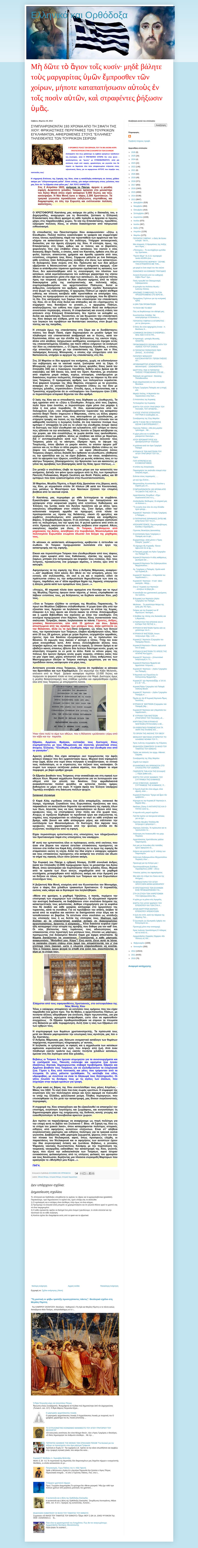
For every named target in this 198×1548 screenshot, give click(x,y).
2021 (133, 170)
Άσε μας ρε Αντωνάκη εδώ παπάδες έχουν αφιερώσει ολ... (148, 846)
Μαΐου (136, 228)
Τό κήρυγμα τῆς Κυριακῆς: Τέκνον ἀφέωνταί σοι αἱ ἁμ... (147, 547)
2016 (133, 188)
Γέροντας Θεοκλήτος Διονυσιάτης (146, 530)
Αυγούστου (138, 217)
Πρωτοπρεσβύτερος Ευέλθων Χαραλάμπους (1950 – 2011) (146, 868)
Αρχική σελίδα (74, 1286)
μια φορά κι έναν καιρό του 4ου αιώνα (148, 268)
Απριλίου (137, 231)
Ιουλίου (136, 221)
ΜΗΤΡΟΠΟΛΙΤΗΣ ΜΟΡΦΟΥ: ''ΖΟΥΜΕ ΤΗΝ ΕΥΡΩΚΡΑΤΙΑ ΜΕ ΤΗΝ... (149, 263)
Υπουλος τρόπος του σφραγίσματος (147, 872)
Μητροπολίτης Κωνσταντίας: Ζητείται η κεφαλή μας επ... (149, 485)
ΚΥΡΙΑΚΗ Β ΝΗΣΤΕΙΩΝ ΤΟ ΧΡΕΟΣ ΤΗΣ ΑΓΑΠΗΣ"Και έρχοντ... (150, 652)
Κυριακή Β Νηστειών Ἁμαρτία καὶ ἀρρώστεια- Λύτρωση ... (146, 664)
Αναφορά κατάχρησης (139, 966)
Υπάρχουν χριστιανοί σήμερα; (58, 1483)
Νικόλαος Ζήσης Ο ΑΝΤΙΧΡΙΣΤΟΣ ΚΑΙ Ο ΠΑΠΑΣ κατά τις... (149, 808)
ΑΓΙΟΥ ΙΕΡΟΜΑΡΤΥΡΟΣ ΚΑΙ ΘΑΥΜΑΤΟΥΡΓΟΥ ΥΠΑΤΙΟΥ (146, 441)
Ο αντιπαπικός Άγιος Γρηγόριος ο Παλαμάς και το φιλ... (146, 535)
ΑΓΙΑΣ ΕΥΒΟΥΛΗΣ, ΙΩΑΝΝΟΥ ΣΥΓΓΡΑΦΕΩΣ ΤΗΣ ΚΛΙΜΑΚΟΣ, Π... (149, 784)
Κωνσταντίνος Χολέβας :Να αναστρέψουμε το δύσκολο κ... (146, 316)
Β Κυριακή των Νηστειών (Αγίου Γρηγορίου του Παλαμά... (146, 600)
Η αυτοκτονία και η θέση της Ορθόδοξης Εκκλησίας (67, 1498)
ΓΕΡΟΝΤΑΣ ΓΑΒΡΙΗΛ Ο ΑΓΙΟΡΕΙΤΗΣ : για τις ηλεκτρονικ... (149, 322)
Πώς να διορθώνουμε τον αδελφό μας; (148, 311)
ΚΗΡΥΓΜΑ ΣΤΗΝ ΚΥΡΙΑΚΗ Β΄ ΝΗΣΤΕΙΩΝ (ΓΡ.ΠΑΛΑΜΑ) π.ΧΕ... (148, 723)
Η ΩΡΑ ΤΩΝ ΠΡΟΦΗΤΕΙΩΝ (144, 304)
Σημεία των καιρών (140, 762)
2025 (133, 156)
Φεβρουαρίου (139, 943)
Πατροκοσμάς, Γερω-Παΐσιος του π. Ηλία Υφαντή (66, 1468)
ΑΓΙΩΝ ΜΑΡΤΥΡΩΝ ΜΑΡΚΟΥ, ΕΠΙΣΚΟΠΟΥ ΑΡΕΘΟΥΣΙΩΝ (146, 910)
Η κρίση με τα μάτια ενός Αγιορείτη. (147, 899)
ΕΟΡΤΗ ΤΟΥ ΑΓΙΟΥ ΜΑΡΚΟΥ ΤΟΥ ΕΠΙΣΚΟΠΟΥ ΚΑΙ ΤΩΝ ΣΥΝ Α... (147, 904)
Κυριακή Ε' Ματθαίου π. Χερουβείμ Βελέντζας (52, 1458)
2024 (133, 159)
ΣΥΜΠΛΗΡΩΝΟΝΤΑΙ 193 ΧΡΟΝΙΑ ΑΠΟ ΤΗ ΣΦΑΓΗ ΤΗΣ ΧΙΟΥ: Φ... (149, 490)
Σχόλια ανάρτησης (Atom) (52, 1290)
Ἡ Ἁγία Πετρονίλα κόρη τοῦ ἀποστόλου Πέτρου (52, 1403)
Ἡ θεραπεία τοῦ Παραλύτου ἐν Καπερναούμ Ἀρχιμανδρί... (145, 676)
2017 (133, 185)
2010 (133, 958)
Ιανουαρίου (138, 946)
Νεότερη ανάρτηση (39, 1286)
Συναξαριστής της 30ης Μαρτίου (146, 758)
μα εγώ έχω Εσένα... (141, 480)
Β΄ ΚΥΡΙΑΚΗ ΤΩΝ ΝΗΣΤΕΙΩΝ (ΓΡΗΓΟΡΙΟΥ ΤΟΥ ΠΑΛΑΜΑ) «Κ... (148, 717)
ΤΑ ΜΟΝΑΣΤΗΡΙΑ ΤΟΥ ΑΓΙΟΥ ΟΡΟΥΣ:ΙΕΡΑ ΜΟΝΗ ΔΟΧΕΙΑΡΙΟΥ (148, 883)
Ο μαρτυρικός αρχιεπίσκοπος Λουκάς (61, 1413)
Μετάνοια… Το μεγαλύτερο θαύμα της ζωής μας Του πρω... (148, 605)
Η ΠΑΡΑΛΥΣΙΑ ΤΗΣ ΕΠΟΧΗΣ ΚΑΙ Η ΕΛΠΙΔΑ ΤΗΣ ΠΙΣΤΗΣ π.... (148, 623)
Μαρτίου (137, 235)
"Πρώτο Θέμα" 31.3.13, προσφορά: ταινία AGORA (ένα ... (147, 257)
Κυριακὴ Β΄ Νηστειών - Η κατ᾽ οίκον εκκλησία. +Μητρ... (147, 582)
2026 (133, 152)
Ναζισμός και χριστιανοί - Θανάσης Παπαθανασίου (147, 377)
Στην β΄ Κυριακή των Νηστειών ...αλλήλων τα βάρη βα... (145, 588)
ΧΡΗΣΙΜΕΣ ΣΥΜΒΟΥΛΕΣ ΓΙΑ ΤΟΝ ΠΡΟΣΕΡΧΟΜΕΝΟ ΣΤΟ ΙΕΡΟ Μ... (148, 293)
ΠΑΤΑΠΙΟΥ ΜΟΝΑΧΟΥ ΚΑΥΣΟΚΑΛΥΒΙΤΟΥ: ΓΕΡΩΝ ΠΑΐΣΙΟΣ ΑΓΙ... (150, 358)
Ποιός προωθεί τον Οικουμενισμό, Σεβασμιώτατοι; (147, 282)
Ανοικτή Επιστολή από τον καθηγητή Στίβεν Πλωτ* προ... (148, 276)
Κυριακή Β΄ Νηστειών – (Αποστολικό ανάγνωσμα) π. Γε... (148, 658)
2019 (133, 177)
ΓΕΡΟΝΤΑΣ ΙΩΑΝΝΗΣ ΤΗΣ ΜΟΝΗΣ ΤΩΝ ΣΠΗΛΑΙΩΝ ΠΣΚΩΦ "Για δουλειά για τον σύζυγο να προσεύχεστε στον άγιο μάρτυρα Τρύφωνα (80, 1444)
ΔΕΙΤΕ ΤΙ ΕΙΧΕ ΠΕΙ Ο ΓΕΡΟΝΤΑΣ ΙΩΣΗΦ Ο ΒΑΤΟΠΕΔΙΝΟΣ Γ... (147, 423)
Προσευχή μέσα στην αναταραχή (146, 927)
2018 (133, 181)
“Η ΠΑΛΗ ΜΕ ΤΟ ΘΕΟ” (142, 308)
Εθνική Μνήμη (43, 1177)
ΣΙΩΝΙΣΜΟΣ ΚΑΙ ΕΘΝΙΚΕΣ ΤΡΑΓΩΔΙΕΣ (149, 271)
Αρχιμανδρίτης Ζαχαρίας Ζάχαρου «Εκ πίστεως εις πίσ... (149, 937)
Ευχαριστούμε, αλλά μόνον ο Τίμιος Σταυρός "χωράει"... (147, 541)
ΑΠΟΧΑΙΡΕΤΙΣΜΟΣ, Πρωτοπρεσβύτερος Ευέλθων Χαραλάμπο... (150, 526)
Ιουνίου (136, 224)
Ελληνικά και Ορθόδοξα (79, 15)
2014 (133, 196)
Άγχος (135, 457)
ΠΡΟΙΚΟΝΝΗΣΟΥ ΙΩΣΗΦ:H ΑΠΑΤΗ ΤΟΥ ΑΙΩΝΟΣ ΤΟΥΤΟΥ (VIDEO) (150, 345)
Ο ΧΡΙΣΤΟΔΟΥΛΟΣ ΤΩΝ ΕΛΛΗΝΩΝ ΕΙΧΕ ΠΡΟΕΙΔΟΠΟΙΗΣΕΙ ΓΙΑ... (148, 889)
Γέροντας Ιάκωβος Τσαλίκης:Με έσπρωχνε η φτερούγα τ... (146, 823)
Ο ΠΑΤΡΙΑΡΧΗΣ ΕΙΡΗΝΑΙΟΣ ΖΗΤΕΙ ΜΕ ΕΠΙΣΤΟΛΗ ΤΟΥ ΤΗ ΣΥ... (149, 520)
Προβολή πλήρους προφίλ (139, 141)
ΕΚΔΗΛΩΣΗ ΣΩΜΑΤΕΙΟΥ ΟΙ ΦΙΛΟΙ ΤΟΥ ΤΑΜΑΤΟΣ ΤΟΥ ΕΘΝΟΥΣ (60, 1513)
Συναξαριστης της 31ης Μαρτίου (146, 418)
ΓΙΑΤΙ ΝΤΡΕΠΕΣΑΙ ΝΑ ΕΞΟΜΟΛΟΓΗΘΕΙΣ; (142, 462)
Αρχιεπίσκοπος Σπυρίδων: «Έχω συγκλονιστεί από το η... (146, 496)
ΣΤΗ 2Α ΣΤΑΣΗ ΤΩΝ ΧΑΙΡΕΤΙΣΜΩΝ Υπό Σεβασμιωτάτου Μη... (148, 895)
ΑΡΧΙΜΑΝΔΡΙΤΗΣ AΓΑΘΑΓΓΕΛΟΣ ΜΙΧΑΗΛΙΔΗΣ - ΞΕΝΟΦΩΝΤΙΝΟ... (148, 365)
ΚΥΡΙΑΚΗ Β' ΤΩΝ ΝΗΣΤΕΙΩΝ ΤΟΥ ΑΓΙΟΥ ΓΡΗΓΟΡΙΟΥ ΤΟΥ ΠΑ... (147, 452)
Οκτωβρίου (138, 210)
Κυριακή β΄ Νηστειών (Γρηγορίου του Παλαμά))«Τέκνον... (148, 641)
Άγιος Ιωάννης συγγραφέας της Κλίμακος (150, 743)
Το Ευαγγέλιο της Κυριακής (144, 403)
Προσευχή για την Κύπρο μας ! (145, 863)
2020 (133, 174)
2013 (133, 199)
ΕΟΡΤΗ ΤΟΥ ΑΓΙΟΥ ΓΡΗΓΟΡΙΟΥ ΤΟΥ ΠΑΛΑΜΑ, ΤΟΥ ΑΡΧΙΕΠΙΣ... (148, 408)
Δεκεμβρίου (138, 202)
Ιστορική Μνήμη (55, 1177)
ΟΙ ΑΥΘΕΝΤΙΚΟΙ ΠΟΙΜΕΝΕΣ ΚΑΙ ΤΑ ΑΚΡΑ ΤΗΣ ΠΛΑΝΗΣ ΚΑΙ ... (148, 729)
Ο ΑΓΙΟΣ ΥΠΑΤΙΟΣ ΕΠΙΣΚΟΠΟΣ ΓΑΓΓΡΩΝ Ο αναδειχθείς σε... (146, 414)
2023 (133, 163)
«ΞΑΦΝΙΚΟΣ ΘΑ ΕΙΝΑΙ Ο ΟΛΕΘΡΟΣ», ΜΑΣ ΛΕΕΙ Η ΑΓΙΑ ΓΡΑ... (149, 334)
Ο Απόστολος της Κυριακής (144, 399)
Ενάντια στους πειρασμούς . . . (145, 476)
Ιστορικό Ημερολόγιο (69, 1177)
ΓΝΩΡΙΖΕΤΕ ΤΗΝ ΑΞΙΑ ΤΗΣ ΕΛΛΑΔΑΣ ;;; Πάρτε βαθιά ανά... (149, 772)
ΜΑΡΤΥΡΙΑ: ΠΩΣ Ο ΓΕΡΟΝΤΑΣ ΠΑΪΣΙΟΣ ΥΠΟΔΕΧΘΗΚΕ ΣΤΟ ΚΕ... (149, 371)
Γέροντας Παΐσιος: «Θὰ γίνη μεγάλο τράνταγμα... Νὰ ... (147, 429)
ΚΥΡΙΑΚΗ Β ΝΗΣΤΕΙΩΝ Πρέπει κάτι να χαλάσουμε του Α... (149, 629)
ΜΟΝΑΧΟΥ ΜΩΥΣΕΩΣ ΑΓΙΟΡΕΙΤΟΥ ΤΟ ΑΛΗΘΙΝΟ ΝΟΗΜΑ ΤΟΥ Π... (149, 738)
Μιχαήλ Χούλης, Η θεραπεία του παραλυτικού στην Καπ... (146, 395)
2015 (133, 192)
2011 (133, 955)
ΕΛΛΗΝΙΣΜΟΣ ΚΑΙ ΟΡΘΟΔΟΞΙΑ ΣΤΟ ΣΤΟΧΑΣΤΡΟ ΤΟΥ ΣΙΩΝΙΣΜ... (148, 767)
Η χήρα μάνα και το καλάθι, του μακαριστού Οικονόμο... (146, 435)
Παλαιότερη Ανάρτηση (109, 1286)
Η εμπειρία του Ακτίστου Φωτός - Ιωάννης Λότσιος (146, 288)
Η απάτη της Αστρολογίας (143, 467)
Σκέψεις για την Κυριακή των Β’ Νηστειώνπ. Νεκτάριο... (146, 611)
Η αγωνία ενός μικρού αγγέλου (145, 812)
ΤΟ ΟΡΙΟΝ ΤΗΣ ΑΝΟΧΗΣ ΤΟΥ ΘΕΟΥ (148, 733)
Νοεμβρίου (138, 206)
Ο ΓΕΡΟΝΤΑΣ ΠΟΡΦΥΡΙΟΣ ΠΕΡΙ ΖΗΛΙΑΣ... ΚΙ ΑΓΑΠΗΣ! (147, 351)
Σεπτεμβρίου (138, 213)
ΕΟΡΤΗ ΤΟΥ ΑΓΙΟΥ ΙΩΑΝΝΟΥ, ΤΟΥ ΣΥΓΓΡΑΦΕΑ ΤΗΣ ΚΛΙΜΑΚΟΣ (148, 778)
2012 (133, 951)
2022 (133, 167)
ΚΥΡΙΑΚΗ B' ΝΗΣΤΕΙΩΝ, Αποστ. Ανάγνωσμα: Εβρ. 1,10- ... (146, 635)
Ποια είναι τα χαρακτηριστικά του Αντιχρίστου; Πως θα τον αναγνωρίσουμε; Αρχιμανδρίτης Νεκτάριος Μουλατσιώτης (76, 1524)
